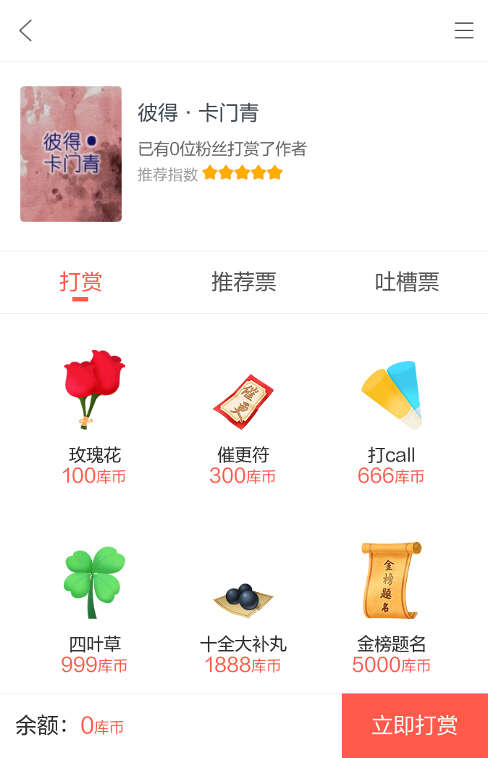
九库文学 (25, 30)
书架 (464, 30)
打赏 (81, 282)
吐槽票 (406, 282)
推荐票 (244, 282)
